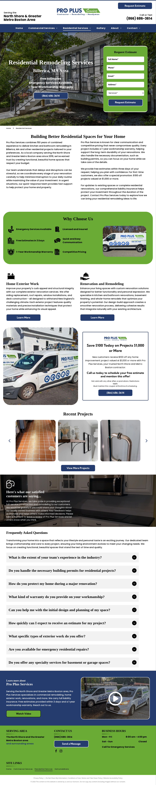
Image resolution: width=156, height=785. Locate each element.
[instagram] (61, 751)
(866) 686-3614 (63, 737)
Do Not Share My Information (56, 778)
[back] (9, 441)
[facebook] (56, 751)
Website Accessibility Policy (112, 778)
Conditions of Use (74, 778)
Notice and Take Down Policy (92, 778)
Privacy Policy (38, 778)
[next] (146, 441)
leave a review (34, 516)
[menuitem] (19, 28)
